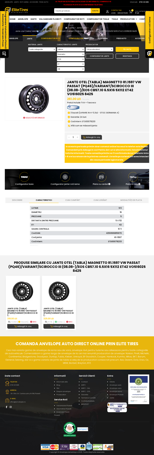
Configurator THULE (98, 19)
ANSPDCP (85, 404)
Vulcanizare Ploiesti (50, 19)
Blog (58, 385)
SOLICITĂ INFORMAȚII (34, 117)
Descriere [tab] (17, 200)
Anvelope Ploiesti (116, 394)
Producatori (61, 394)
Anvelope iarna (116, 391)
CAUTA (95, 10)
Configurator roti (74, 19)
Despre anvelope (64, 391)
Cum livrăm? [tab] (100, 200)
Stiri (58, 388)
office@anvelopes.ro (18, 402)
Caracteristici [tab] (44, 200)
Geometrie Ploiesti (64, 409)
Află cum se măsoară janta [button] (82, 125)
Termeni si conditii (88, 398)
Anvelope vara (115, 388)
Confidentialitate (88, 401)
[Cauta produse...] (72, 10)
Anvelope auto (115, 385)
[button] (101, 179)
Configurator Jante (99, 56)
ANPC (83, 385)
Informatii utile (62, 382)
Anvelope (23, 19)
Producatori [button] (128, 19)
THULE (115, 19)
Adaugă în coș (91, 137)
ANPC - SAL (85, 388)
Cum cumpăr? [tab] (72, 200)
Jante (33, 19)
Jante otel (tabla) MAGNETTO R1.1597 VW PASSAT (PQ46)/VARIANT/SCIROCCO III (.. (22, 312)
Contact (144, 19)
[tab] (13, 38)
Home (12, 19)
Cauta (127, 49)
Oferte (112, 382)
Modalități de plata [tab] (131, 200)
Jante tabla (82, 28)
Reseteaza (127, 56)
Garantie (84, 394)
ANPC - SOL (85, 391)
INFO (33, 322)
